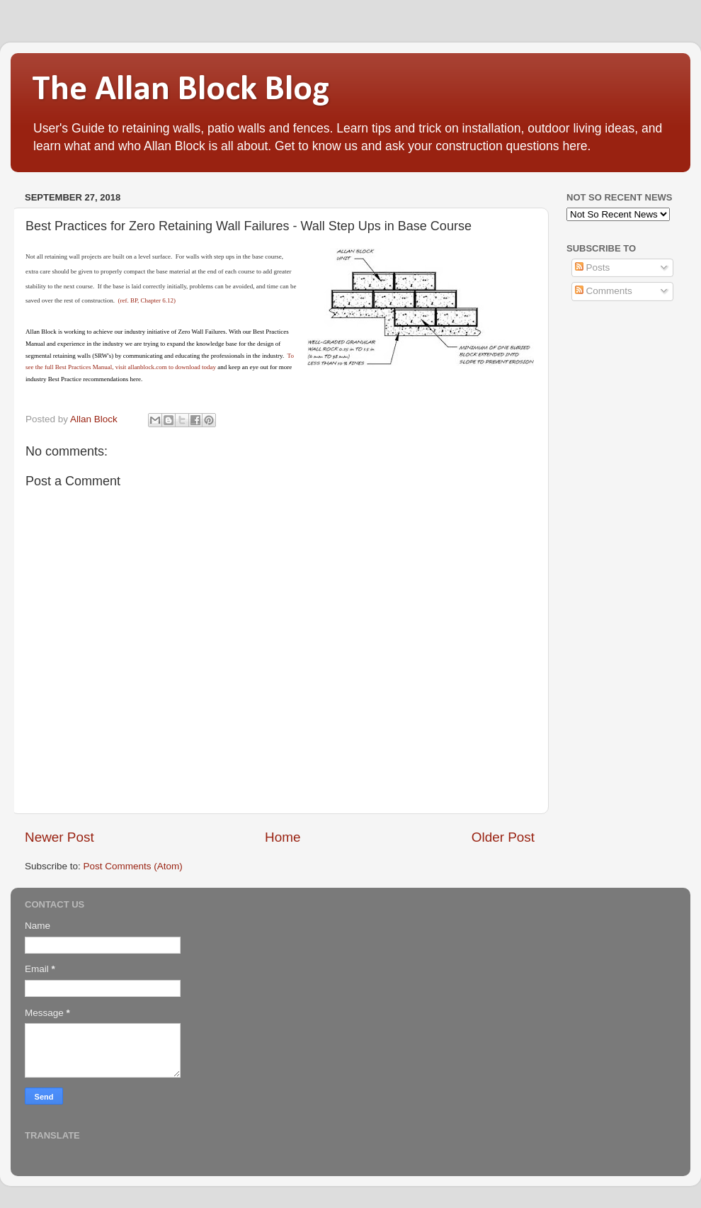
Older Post (503, 837)
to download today (191, 367)
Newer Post (59, 837)
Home (282, 837)
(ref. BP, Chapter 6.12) (146, 300)
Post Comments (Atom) (133, 866)
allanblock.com (146, 367)
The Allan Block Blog (180, 90)
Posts (592, 267)
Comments (603, 291)
